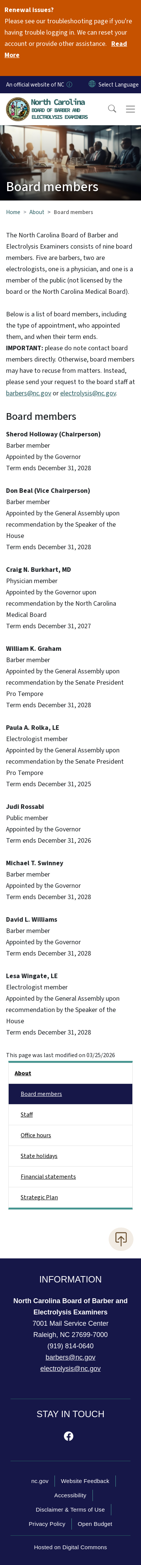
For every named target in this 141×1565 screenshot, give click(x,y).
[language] (119, 84)
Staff (27, 1115)
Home (13, 212)
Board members (41, 1094)
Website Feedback (85, 1481)
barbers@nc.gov (28, 393)
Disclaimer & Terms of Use (70, 1509)
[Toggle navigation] (130, 109)
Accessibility (70, 1495)
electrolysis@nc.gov (88, 393)
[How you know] (68, 84)
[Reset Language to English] (92, 84)
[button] (107, 109)
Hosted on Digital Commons (70, 1547)
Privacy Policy (47, 1524)
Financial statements (48, 1177)
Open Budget (95, 1524)
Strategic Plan (39, 1197)
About (36, 212)
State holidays (39, 1156)
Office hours (36, 1135)
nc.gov (40, 1481)
